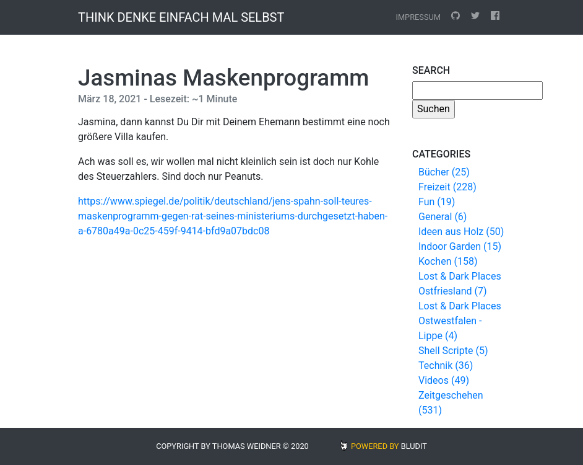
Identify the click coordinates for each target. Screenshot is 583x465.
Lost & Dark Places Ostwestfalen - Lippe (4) (459, 321)
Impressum (418, 17)
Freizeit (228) (447, 187)
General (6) (442, 217)
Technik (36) (445, 365)
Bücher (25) (444, 172)
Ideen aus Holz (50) (461, 231)
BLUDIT (414, 446)
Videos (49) (443, 380)
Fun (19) (436, 202)
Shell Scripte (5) (453, 350)
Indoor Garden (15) (459, 246)
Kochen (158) (447, 261)
